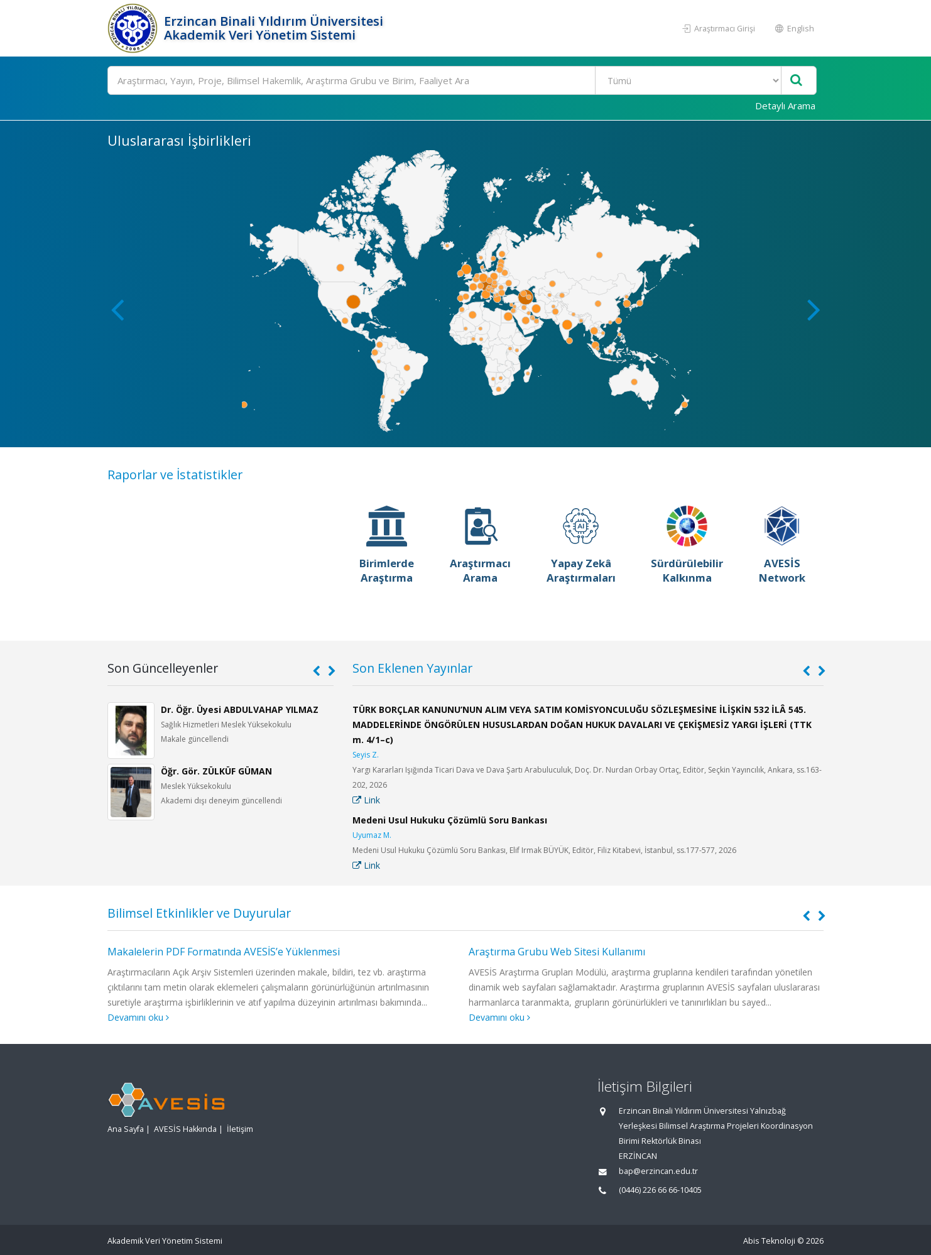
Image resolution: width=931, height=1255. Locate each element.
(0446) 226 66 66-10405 (660, 1190)
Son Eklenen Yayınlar (412, 668)
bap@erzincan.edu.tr (658, 1171)
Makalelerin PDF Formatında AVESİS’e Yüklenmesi (223, 952)
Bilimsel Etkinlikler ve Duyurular (199, 913)
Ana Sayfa (125, 1129)
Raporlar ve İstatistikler (174, 474)
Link (366, 800)
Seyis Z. (365, 754)
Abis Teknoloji (769, 1241)
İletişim (240, 1129)
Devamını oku (138, 1017)
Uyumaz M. (371, 835)
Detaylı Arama (785, 105)
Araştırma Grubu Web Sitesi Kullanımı (557, 952)
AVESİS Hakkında (185, 1129)
